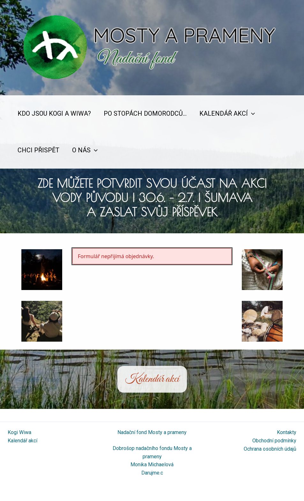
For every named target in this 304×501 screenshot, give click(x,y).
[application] (251, 113)
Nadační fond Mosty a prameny (152, 432)
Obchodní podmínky (274, 441)
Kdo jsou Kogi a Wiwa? (54, 113)
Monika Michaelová (152, 464)
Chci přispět (38, 150)
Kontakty (286, 432)
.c (161, 473)
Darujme (150, 473)
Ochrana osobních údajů (270, 449)
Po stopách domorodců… (145, 113)
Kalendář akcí (227, 113)
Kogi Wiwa (19, 432)
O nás (85, 150)
